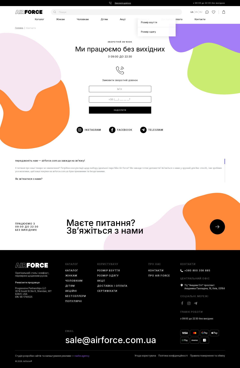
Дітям (104, 19)
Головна (19, 28)
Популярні (73, 301)
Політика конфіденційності (173, 355)
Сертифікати (107, 291)
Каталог (39, 19)
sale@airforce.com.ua (110, 340)
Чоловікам (83, 19)
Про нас (154, 264)
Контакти (199, 19)
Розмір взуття (108, 270)
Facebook (124, 129)
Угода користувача (145, 355)
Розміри (142, 19)
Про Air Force (159, 275)
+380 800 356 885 (197, 270)
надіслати (120, 110)
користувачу (107, 264)
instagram (93, 129)
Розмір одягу (108, 275)
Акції (123, 19)
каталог (71, 264)
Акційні (71, 291)
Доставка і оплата (171, 19)
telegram (155, 129)
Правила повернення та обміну (207, 355)
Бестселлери (75, 296)
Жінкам (60, 19)
